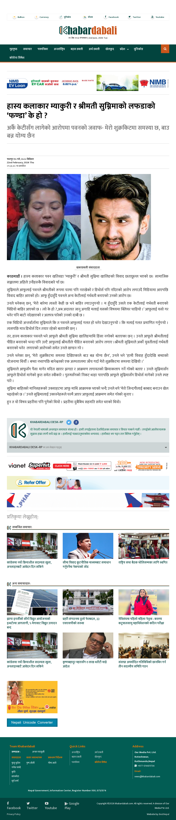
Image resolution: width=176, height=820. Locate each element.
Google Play (72, 806)
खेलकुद (110, 49)
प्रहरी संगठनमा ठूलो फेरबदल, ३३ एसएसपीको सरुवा (81, 621)
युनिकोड (138, 49)
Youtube (51, 806)
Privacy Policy (13, 814)
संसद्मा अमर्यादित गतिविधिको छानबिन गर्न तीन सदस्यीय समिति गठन (142, 664)
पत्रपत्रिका (43, 49)
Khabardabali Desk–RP (46, 422)
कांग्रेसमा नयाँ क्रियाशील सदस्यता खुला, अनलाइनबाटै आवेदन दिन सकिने (29, 565)
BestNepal (164, 814)
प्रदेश (122, 49)
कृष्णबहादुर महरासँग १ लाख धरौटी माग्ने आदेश (85, 664)
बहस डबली (77, 49)
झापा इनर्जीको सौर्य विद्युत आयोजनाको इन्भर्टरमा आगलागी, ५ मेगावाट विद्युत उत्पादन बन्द (32, 623)
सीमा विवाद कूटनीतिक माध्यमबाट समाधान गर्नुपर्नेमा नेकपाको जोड (87, 565)
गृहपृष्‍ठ (13, 49)
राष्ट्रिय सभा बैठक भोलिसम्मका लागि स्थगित (142, 562)
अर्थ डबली (94, 49)
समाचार (27, 49)
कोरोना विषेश (16, 57)
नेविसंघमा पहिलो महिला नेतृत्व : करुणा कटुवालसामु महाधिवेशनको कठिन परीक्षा (141, 621)
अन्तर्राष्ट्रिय (59, 49)
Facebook (14, 806)
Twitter (32, 806)
